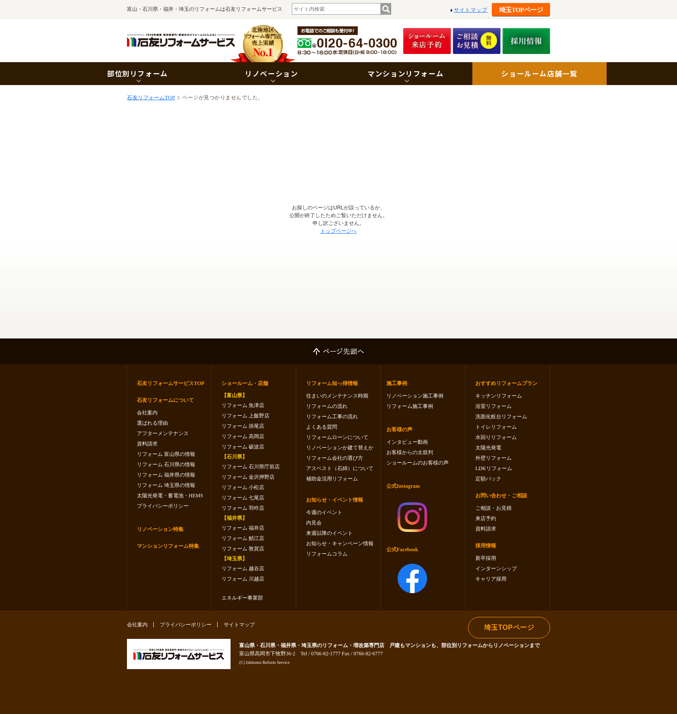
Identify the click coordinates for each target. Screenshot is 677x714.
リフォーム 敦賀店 (242, 549)
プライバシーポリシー (163, 506)
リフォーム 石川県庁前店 (250, 467)
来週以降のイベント (329, 533)
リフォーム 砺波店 (242, 447)
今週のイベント (324, 512)
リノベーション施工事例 (414, 396)
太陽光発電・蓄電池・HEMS (170, 496)
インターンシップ (496, 569)
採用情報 (485, 546)
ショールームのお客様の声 (417, 463)
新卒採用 (485, 558)
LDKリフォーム (493, 468)
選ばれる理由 (152, 423)
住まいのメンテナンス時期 (337, 396)
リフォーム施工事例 (409, 406)
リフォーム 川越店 (242, 579)
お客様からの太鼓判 (409, 452)
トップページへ (338, 231)
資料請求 (147, 444)
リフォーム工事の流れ (332, 417)
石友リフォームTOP (151, 98)
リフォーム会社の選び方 (334, 458)
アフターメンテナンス (163, 433)
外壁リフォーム (493, 458)
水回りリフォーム (496, 437)
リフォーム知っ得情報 (332, 383)
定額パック (488, 479)
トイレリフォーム (496, 427)
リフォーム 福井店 (242, 528)
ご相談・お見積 (493, 508)
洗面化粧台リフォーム (501, 417)
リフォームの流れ (327, 406)
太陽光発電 (488, 448)
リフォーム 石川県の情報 (166, 464)
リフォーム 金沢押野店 (248, 477)
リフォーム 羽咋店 (242, 508)
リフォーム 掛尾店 (242, 426)
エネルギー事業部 (242, 598)
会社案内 (147, 413)
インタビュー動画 (407, 442)
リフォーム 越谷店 (242, 569)
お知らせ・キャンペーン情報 (339, 543)
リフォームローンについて (337, 437)
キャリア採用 (490, 579)
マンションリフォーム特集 (168, 546)
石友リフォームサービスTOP (170, 383)
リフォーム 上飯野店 (245, 416)
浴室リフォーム (493, 406)
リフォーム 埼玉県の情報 (166, 485)
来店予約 (485, 518)
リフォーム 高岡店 (242, 436)
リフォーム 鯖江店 (242, 538)
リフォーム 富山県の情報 (166, 454)
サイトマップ (470, 10)
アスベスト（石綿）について (339, 468)
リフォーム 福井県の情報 (166, 475)
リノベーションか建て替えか (339, 448)
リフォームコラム (327, 554)
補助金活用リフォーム (332, 479)
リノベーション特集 (160, 529)
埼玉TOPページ (521, 9)
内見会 (314, 523)
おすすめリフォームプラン (506, 383)
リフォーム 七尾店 (242, 498)
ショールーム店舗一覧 (539, 73)
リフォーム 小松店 (242, 487)
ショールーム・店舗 (244, 383)
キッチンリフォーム (498, 396)
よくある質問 (321, 427)
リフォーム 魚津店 (242, 405)
